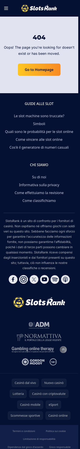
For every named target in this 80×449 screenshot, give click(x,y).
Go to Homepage (39, 69)
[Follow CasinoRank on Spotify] (55, 279)
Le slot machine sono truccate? (39, 116)
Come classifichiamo (39, 200)
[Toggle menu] (6, 8)
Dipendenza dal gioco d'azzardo (25, 447)
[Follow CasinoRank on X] (34, 279)
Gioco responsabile (60, 447)
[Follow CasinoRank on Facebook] (13, 279)
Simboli (39, 123)
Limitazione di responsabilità (39, 438)
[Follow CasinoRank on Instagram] (23, 279)
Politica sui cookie (56, 431)
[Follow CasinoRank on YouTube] (44, 279)
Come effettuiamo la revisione (39, 192)
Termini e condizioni (23, 431)
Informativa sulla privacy (39, 184)
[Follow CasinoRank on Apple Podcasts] (65, 279)
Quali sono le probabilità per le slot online (39, 131)
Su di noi (39, 177)
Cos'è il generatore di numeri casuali (39, 147)
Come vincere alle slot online (39, 139)
